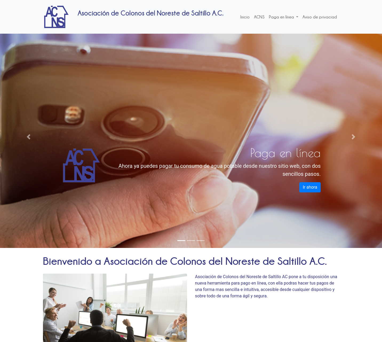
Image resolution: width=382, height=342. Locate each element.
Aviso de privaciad (320, 17)
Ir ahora (310, 187)
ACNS (259, 17)
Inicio (245, 17)
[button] (28, 137)
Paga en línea (282, 17)
